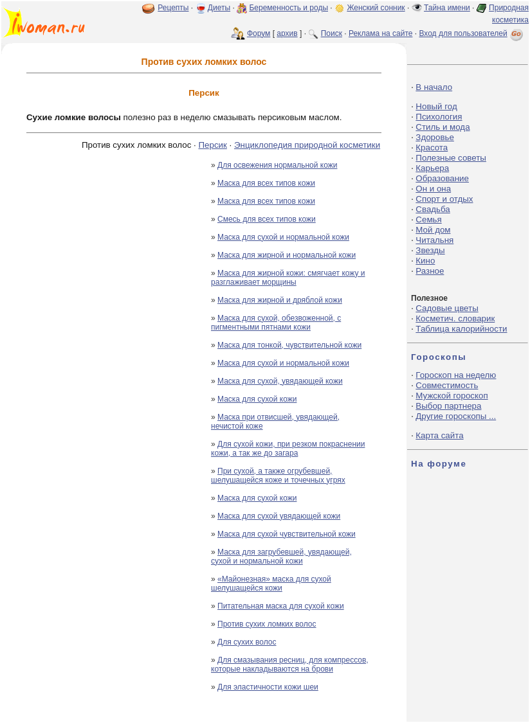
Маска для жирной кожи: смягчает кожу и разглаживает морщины (288, 278)
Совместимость (447, 385)
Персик (212, 145)
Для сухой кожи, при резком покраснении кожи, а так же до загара (288, 449)
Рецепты (173, 7)
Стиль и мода (443, 127)
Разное (430, 271)
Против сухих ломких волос (266, 624)
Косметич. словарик (455, 318)
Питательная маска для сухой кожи (280, 606)
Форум (258, 33)
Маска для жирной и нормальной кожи (286, 255)
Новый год (436, 106)
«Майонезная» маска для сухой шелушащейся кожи (271, 584)
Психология (439, 116)
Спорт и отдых (444, 199)
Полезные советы (451, 158)
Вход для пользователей (472, 33)
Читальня (434, 240)
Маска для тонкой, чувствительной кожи (289, 345)
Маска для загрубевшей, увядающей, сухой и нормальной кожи (281, 557)
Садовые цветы (447, 308)
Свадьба (433, 209)
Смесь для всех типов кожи (266, 219)
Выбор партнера (448, 406)
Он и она (433, 188)
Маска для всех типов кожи (266, 183)
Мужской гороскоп (452, 395)
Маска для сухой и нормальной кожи (283, 237)
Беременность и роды (288, 7)
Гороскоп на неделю (456, 375)
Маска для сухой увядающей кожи (278, 516)
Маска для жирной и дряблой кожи (279, 300)
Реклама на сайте (381, 33)
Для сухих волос (246, 642)
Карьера (432, 168)
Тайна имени (447, 7)
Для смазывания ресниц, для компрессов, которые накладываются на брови (290, 665)
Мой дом (433, 230)
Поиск (331, 33)
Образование (442, 178)
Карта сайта (439, 435)
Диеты (219, 7)
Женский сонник (376, 7)
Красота (432, 147)
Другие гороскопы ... (456, 416)
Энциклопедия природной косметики (307, 145)
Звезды (430, 250)
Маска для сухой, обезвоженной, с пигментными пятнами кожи (276, 323)
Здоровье (435, 137)
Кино (425, 260)
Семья (428, 219)
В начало (434, 87)
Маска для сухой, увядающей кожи (280, 381)
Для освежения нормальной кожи (277, 165)
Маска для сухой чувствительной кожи (286, 534)
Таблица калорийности (461, 329)
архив (287, 33)
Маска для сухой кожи (257, 399)
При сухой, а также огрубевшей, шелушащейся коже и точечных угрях (278, 476)
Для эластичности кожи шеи (267, 687)
